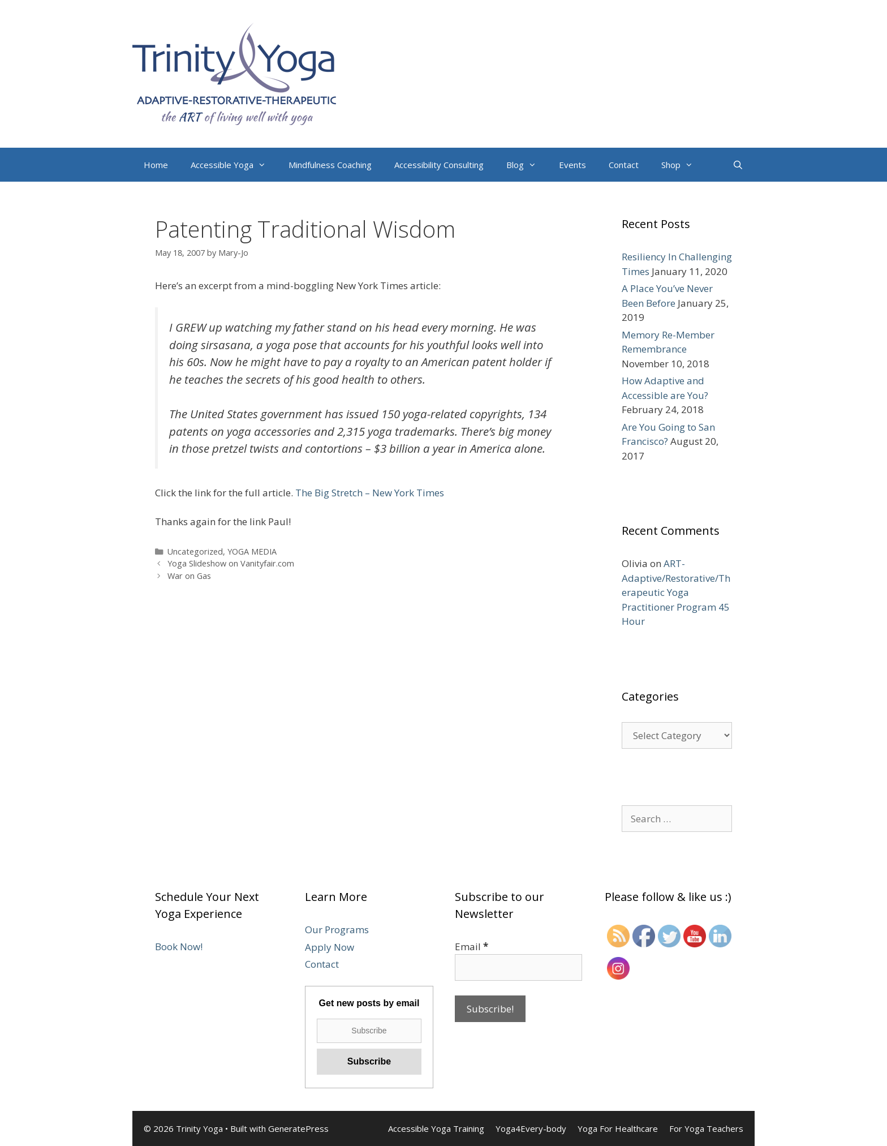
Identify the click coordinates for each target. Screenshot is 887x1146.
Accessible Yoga (234, 165)
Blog (527, 165)
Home (156, 164)
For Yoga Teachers (706, 1128)
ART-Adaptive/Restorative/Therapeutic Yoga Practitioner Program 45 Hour (676, 592)
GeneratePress (298, 1128)
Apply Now (329, 947)
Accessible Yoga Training (436, 1128)
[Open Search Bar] (738, 165)
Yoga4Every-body (531, 1128)
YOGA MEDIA (252, 551)
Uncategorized (195, 551)
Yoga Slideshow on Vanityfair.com (230, 563)
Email (471, 946)
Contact (624, 164)
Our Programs (337, 929)
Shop (682, 165)
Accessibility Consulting (439, 164)
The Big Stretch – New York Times (369, 492)
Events (572, 164)
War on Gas (189, 575)
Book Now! (179, 946)
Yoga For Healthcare (618, 1128)
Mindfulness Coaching (330, 164)
